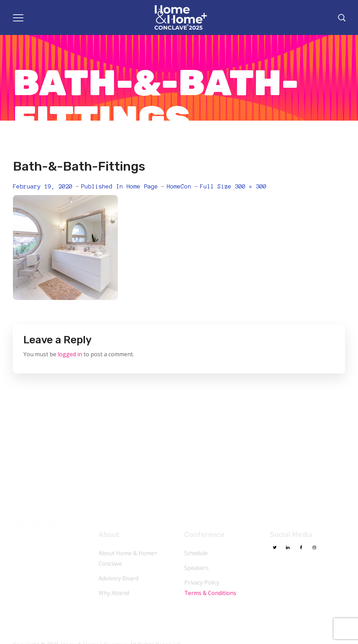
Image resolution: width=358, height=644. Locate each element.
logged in (70, 354)
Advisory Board (118, 578)
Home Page (142, 186)
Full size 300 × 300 (233, 186)
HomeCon (179, 186)
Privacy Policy (201, 582)
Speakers (196, 568)
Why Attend (114, 593)
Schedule (196, 553)
